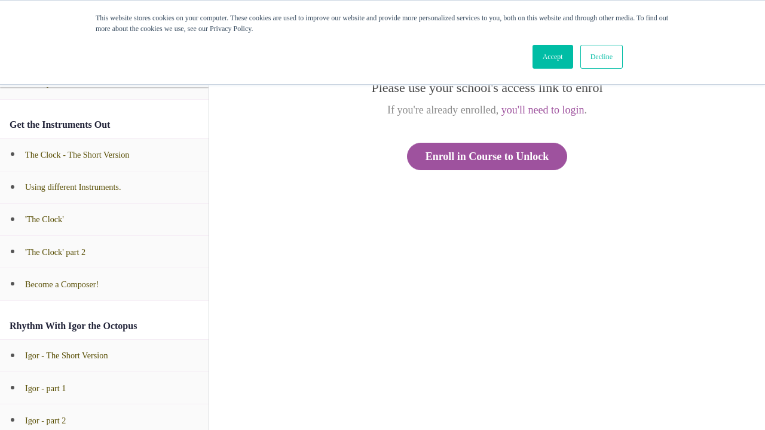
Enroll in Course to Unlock (487, 156)
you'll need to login (543, 110)
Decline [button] (601, 57)
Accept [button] (553, 57)
